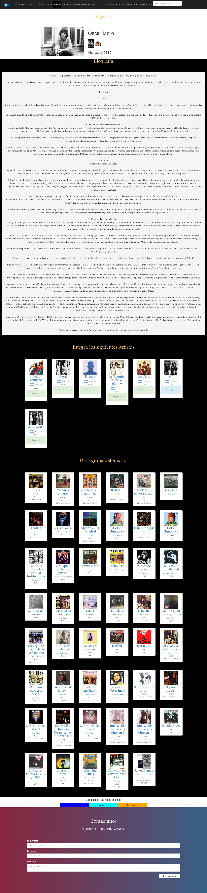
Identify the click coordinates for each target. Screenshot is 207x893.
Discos (49, 4)
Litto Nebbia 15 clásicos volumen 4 (144, 729)
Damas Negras (144, 528)
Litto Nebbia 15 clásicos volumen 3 (117, 729)
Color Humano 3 (171, 530)
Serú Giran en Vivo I (36, 728)
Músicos (57, 4)
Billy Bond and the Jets (171, 568)
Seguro (171, 687)
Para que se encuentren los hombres (36, 649)
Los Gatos (144, 377)
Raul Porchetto (63, 532)
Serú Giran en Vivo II (90, 728)
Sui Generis (36, 580)
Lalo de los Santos (63, 653)
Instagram (132, 805)
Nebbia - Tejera (90, 695)
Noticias (101, 4)
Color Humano (36, 378)
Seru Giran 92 (144, 687)
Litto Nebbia (90, 535)
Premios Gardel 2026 (143, 4)
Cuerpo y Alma (62, 772)
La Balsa (36, 490)
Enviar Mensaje (169, 876)
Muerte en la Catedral (90, 530)
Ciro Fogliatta (90, 778)
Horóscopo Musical (123, 4)
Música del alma (144, 568)
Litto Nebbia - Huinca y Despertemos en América (63, 731)
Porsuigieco (90, 566)
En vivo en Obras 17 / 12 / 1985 (36, 774)
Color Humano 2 (117, 530)
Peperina (144, 611)
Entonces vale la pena (63, 689)
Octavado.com (23, 4)
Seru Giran (36, 427)
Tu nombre (32, 841)
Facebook (74, 805)
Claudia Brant (63, 695)
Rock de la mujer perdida (144, 492)
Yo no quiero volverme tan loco (117, 774)
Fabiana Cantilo (90, 650)
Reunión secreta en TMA (36, 691)
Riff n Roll (144, 646)
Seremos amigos (63, 492)
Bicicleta (117, 611)
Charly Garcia (144, 573)
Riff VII (117, 646)
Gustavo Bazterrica (144, 774)
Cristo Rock (63, 528)
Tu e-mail (32, 851)
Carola (144, 532)
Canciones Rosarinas (117, 689)
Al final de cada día (63, 648)
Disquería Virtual (88, 4)
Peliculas (117, 566)
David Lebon (90, 615)
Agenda (76, 4)
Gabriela (171, 490)
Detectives (90, 646)
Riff (171, 377)
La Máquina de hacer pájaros (117, 380)
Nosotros (110, 4)
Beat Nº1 (117, 490)
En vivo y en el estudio (171, 648)
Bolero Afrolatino (90, 689)
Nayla (90, 611)
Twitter (103, 805)
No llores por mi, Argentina (171, 613)
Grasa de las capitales (63, 613)
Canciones (67, 4)
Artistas (41, 4)
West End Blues (90, 772)
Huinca (90, 377)
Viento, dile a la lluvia (90, 492)
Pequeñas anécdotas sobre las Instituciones (36, 571)
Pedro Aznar (63, 778)
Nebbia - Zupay (36, 657)
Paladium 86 (171, 726)
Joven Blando (144, 771)
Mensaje (31, 862)
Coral (63, 377)
